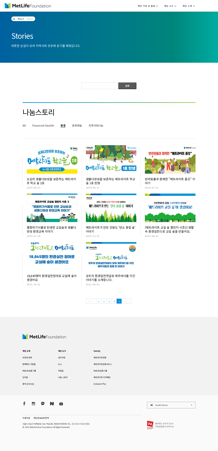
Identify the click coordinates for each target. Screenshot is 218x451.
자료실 (61, 370)
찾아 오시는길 (28, 383)
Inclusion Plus (100, 383)
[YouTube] (61, 404)
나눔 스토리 (63, 377)
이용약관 (26, 418)
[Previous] (93, 301)
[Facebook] (24, 404)
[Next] (124, 301)
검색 (127, 85)
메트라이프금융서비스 (103, 364)
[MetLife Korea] (44, 338)
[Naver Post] (52, 404)
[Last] (129, 301)
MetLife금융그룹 (29, 370)
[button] (149, 6)
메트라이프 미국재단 (102, 377)
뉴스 (60, 364)
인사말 (25, 377)
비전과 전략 (27, 357)
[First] (88, 301)
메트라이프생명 (100, 357)
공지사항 (61, 357)
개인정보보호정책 (41, 418)
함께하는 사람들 (29, 364)
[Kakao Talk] (43, 404)
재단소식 (21, 19)
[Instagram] (33, 404)
